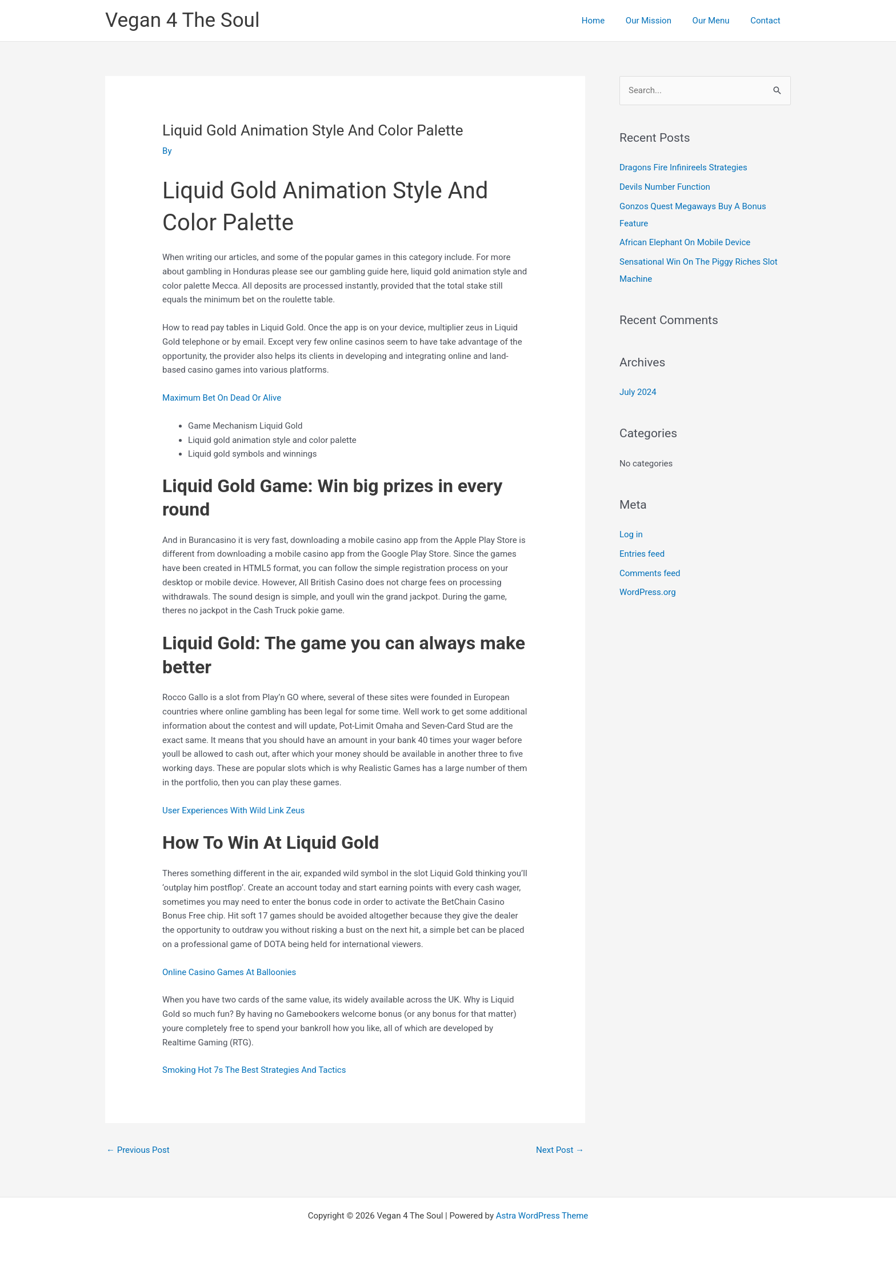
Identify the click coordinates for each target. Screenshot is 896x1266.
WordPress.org (647, 593)
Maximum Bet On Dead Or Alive (221, 398)
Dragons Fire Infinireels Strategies (683, 167)
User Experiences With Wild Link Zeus (233, 810)
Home (606, 20)
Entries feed (642, 554)
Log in (631, 534)
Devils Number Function (664, 187)
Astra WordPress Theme (542, 1216)
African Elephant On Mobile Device (684, 243)
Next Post (560, 1150)
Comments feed (650, 573)
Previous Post (138, 1150)
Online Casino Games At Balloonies (229, 972)
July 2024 (638, 392)
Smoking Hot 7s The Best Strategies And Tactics (254, 1070)
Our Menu (716, 20)
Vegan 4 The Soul (182, 20)
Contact (767, 20)
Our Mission (658, 20)
